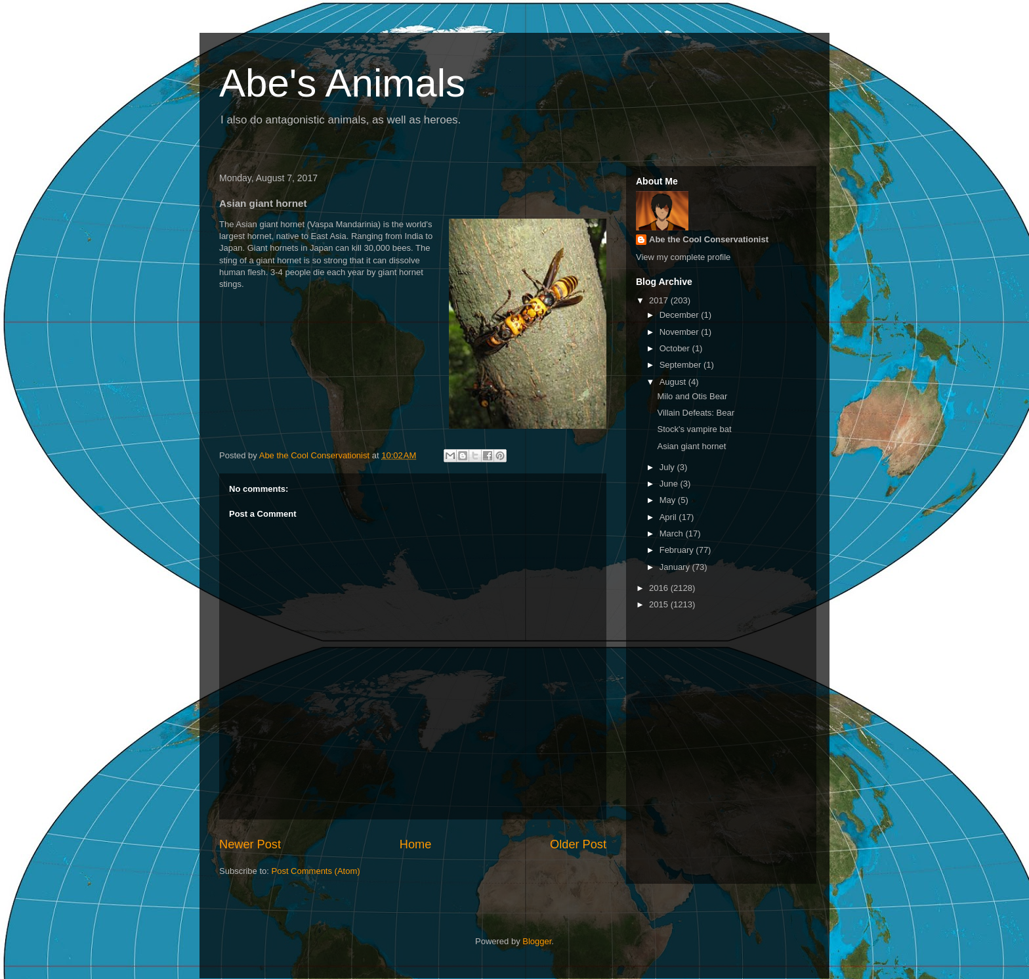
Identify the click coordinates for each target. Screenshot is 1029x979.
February (678, 550)
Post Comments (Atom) (316, 871)
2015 (660, 604)
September (682, 365)
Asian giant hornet (691, 446)
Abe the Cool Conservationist (708, 239)
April (669, 517)
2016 (660, 588)
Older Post (578, 844)
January (676, 567)
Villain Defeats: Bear (695, 413)
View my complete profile (683, 257)
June (670, 484)
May (669, 500)
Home (416, 844)
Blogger (536, 941)
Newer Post (250, 844)
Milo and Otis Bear (692, 396)
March (673, 533)
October (676, 348)
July (668, 467)
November (681, 332)
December (681, 315)
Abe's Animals (342, 83)
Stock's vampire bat (694, 429)
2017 (660, 300)
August (674, 382)
